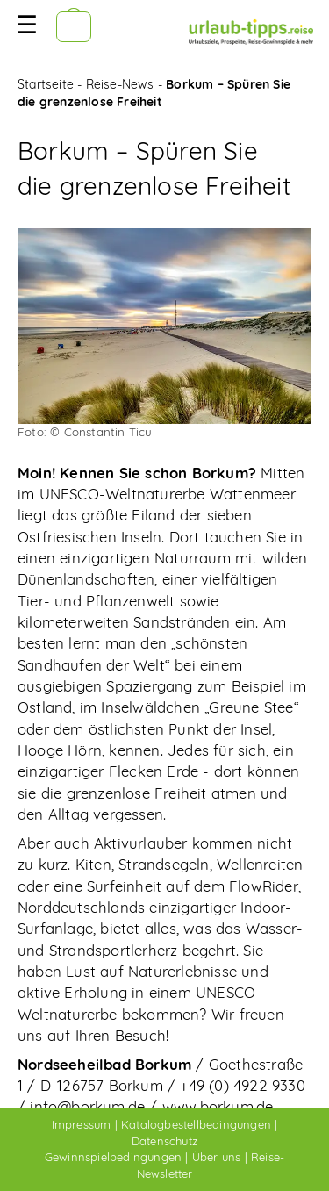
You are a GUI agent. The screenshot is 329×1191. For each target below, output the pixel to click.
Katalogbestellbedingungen (196, 1124)
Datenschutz (164, 1141)
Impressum (81, 1124)
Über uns (216, 1157)
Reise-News (120, 84)
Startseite (46, 84)
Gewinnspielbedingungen (113, 1157)
